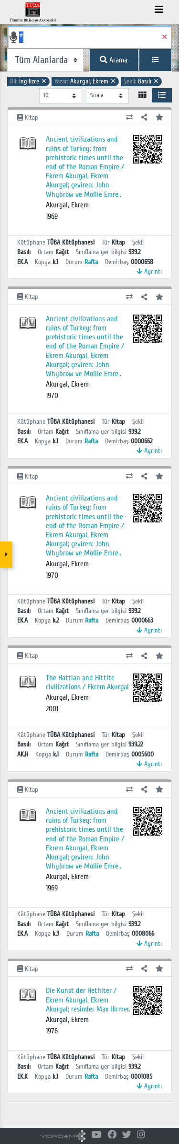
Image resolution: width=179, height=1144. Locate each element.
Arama (113, 60)
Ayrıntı (149, 271)
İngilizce (28, 81)
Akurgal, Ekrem (85, 81)
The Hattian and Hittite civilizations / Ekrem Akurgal (87, 682)
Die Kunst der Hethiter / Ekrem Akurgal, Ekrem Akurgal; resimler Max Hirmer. (88, 999)
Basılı (141, 81)
